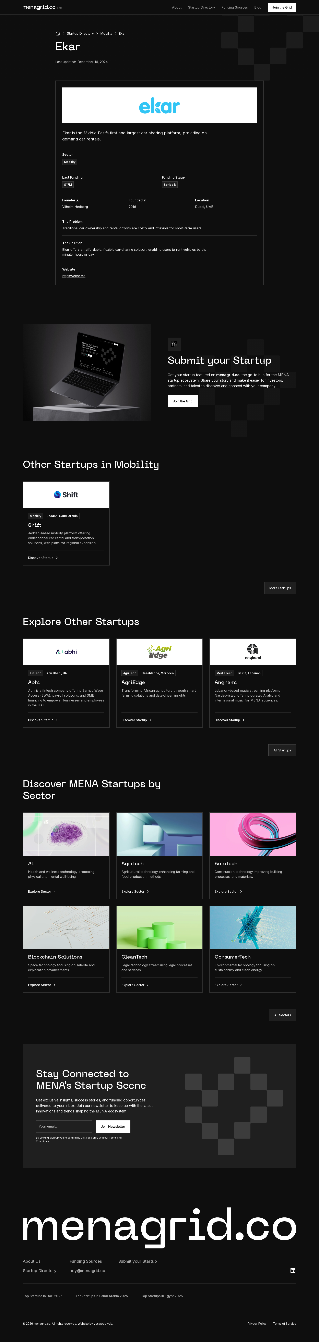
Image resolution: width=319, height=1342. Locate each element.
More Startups (280, 588)
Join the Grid (282, 7)
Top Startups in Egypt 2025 (162, 1296)
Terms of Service (284, 1323)
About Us (31, 1261)
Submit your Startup (137, 1261)
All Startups (282, 750)
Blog (257, 7)
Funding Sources (235, 7)
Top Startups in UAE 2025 (42, 1296)
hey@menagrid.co (87, 1270)
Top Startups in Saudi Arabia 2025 (101, 1296)
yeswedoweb (103, 1323)
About (176, 7)
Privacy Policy (257, 1323)
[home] (42, 7)
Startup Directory (201, 7)
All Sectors (282, 1015)
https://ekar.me (73, 276)
